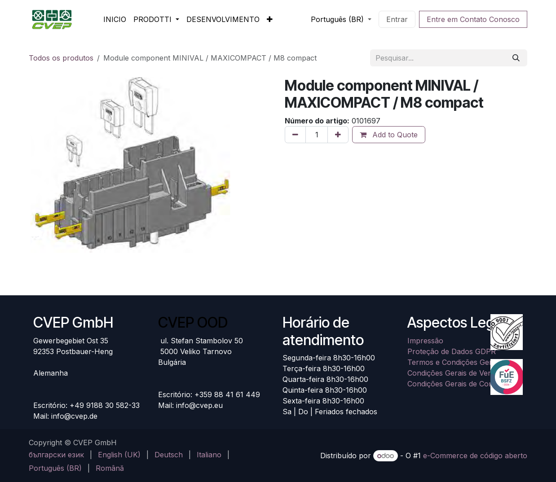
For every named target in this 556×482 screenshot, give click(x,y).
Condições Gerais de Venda (453, 372)
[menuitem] (115, 19)
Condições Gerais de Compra (457, 383)
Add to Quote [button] (389, 134)
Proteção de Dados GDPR (451, 351)
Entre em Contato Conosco (473, 19)
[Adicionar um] (338, 134)
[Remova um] (295, 134)
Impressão (425, 340)
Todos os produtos (61, 57)
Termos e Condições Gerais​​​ (454, 362)
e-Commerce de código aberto (475, 455)
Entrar (397, 19)
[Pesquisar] (516, 57)
